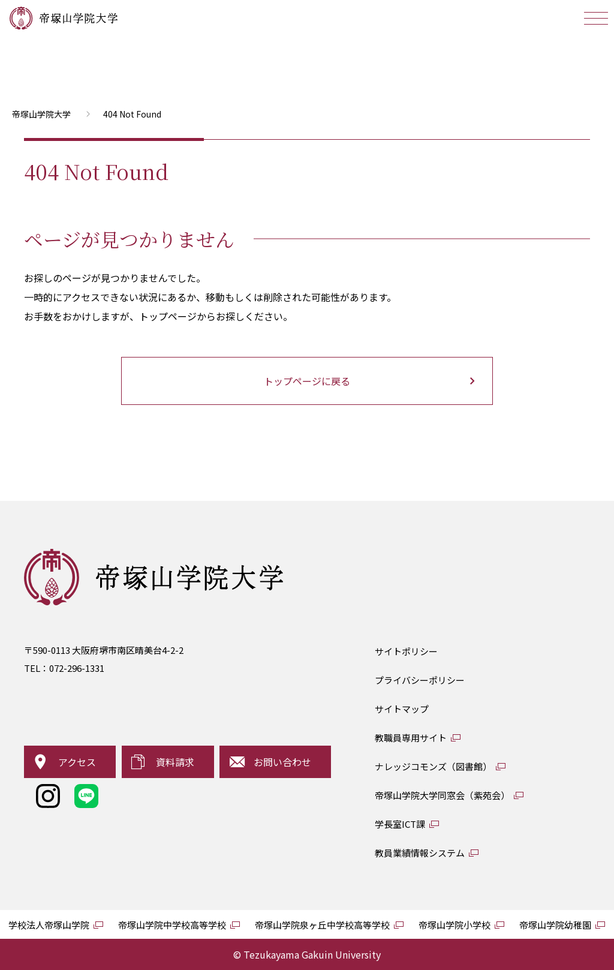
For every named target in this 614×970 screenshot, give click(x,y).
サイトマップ (402, 708)
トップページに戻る (307, 381)
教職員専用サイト (411, 737)
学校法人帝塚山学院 (48, 924)
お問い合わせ (282, 762)
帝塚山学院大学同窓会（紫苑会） (442, 795)
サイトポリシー (406, 651)
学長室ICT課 (400, 824)
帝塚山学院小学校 (454, 924)
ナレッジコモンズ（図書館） (433, 766)
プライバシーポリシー (420, 680)
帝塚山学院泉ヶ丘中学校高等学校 (322, 924)
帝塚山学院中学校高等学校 (172, 924)
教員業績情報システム (420, 852)
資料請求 (175, 762)
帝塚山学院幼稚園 (555, 924)
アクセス (77, 762)
